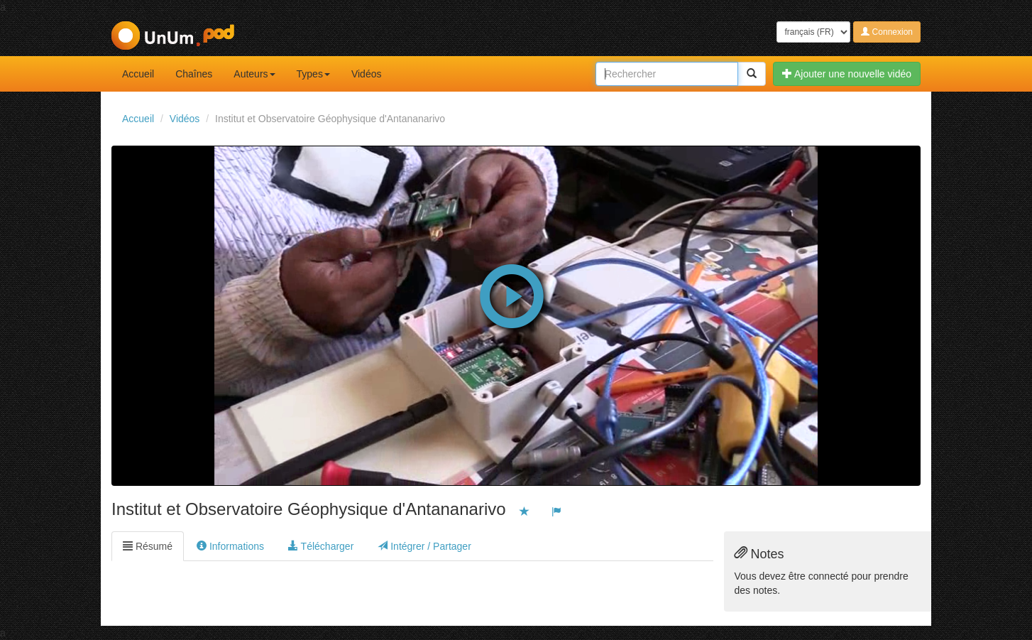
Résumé (147, 546)
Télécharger (320, 546)
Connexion (887, 32)
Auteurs (254, 74)
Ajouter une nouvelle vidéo (846, 74)
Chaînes (193, 74)
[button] (511, 292)
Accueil (138, 74)
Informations (230, 546)
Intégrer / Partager (424, 546)
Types (313, 74)
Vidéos (366, 74)
